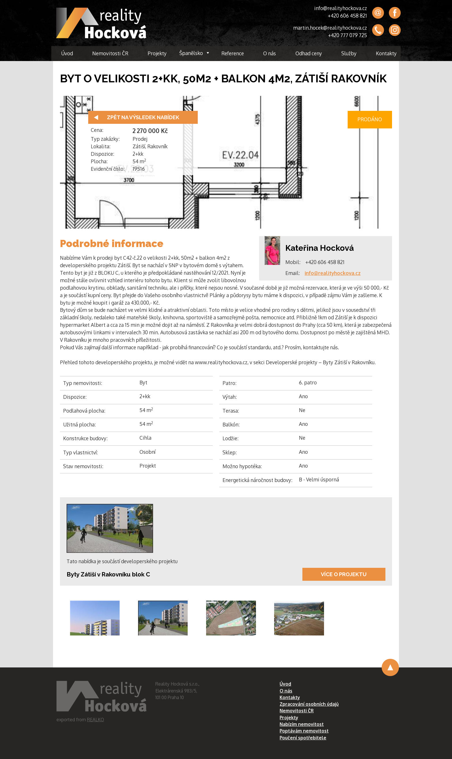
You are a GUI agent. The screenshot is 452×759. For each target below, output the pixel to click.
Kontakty (386, 53)
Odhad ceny (308, 53)
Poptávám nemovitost (304, 731)
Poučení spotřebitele (303, 738)
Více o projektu (344, 574)
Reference (232, 53)
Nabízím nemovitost (302, 724)
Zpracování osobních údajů (309, 704)
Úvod (67, 53)
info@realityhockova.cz (340, 8)
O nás (269, 53)
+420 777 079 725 (347, 35)
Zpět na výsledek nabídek (143, 117)
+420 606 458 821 (347, 15)
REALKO (95, 719)
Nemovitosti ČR (110, 53)
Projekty (157, 53)
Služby (349, 53)
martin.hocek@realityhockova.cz (330, 27)
